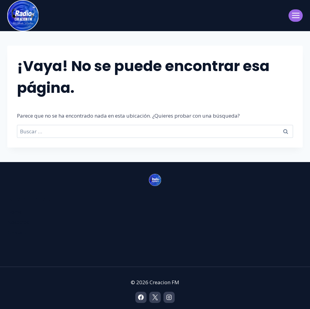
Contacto (17, 232)
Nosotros (18, 222)
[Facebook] (141, 297)
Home (14, 211)
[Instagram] (169, 297)
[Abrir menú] (296, 15)
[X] (154, 297)
